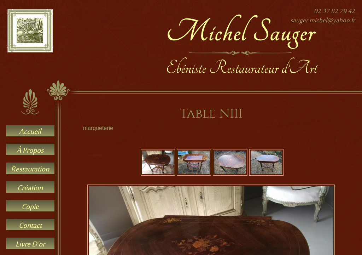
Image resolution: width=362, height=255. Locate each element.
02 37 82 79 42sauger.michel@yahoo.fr (322, 16)
